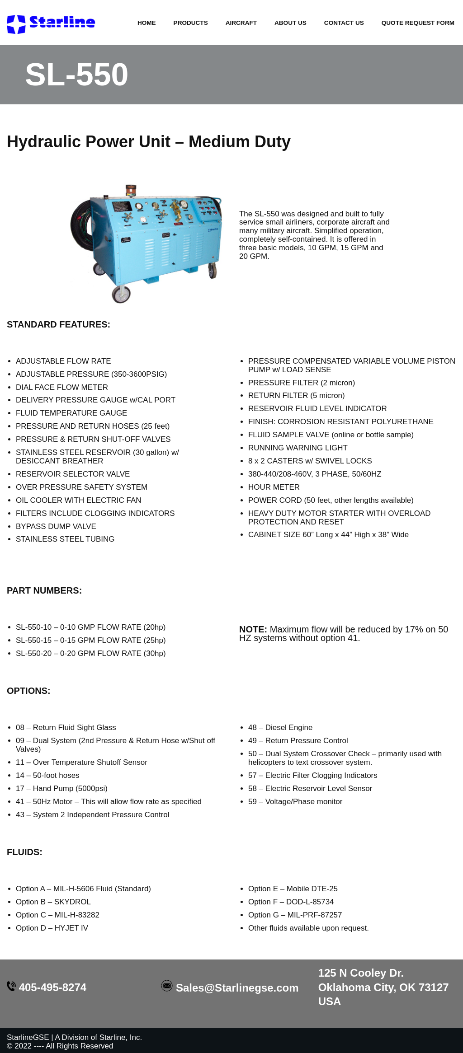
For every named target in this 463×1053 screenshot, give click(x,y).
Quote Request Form (417, 22)
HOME (146, 22)
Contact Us (344, 22)
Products (190, 22)
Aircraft (240, 22)
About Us (290, 22)
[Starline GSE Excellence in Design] (52, 24)
